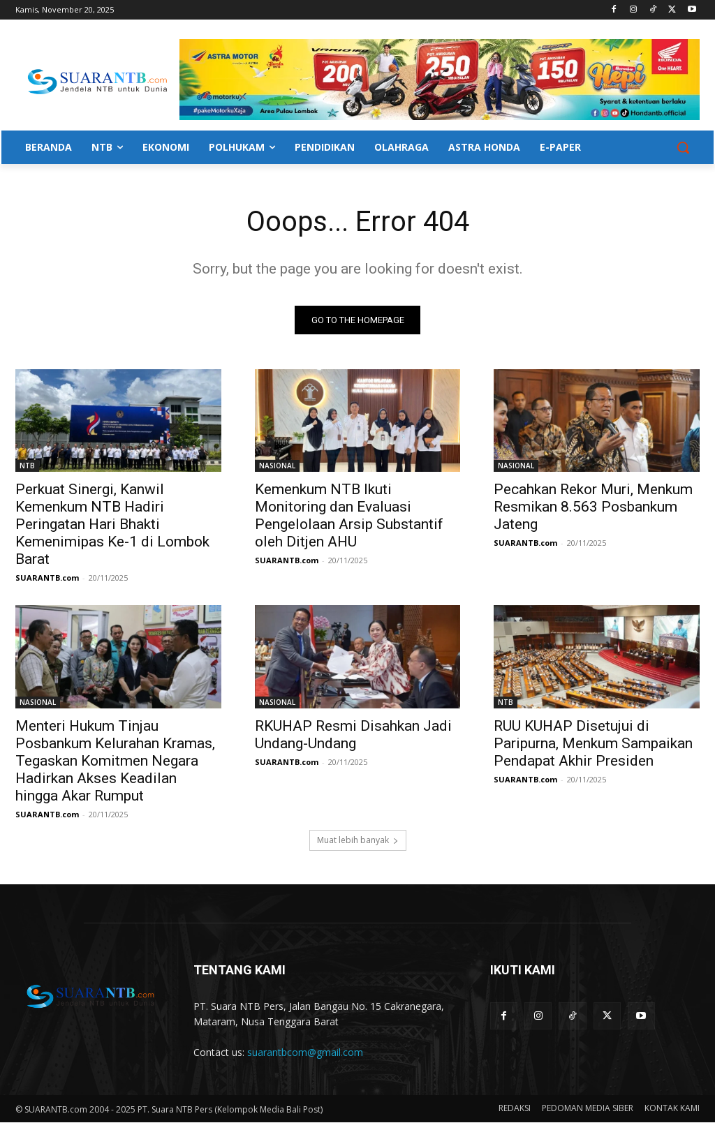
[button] (683, 147)
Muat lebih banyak (358, 841)
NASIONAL (277, 465)
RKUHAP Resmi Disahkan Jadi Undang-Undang (353, 734)
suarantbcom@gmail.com (305, 1052)
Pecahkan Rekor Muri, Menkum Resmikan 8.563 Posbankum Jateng (593, 507)
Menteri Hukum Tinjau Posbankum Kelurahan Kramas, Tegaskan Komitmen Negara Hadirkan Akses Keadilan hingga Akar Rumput (115, 760)
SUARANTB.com (47, 577)
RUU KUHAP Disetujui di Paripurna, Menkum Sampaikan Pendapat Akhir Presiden (593, 743)
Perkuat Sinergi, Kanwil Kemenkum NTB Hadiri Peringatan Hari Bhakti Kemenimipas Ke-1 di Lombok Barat (112, 524)
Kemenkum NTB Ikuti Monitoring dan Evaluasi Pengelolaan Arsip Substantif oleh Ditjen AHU (349, 515)
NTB (27, 465)
